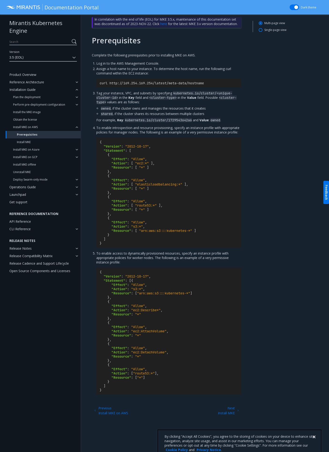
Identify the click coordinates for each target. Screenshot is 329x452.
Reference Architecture (26, 82)
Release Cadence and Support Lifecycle (39, 263)
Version (14, 52)
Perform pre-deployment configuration (39, 105)
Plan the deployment (27, 97)
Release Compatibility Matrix (30, 256)
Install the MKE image (27, 112)
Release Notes (20, 248)
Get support (18, 202)
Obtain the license (25, 120)
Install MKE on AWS (25, 127)
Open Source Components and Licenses (39, 271)
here (163, 24)
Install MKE (24, 142)
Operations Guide (22, 187)
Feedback (326, 192)
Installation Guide (22, 89)
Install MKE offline (24, 165)
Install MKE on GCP (25, 157)
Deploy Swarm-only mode (30, 180)
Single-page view (275, 30)
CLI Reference (20, 229)
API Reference (20, 221)
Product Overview (22, 74)
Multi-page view (274, 23)
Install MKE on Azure (26, 150)
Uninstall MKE (22, 172)
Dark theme (308, 7)
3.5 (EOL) (43, 57)
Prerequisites (27, 135)
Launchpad (17, 194)
